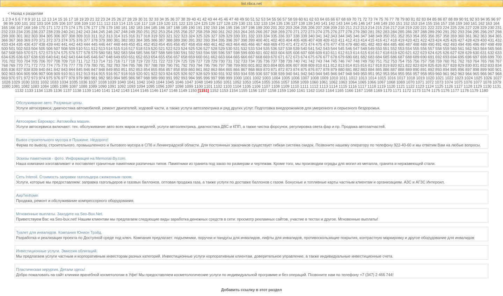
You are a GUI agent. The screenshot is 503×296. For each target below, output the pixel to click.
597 (229, 53)
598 (236, 53)
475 (319, 44)
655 (162, 57)
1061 (323, 82)
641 (57, 57)
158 (451, 23)
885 (379, 69)
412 (348, 40)
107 (70, 23)
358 (446, 36)
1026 (487, 78)
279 (356, 32)
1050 (217, 82)
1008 (314, 78)
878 (326, 69)
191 (199, 28)
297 (491, 32)
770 (19, 65)
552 (394, 48)
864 (221, 69)
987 (139, 78)
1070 (410, 82)
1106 (256, 86)
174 (72, 28)
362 (476, 36)
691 (431, 57)
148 (376, 23)
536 (274, 48)
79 (402, 19)
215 (379, 28)
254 (169, 32)
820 (394, 65)
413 (356, 40)
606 (296, 53)
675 (311, 57)
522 (169, 48)
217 (394, 28)
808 (304, 65)
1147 (163, 90)
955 (401, 74)
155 (429, 23)
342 (326, 36)
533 (251, 48)
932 (229, 74)
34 (162, 19)
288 (424, 32)
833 (491, 65)
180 (117, 28)
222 (431, 28)
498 (491, 44)
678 (333, 57)
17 (70, 19)
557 (431, 48)
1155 (243, 90)
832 (483, 65)
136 (287, 23)
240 (64, 32)
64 (322, 19)
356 (431, 36)
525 (191, 48)
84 (429, 19)
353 (409, 36)
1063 (342, 82)
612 (341, 53)
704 (27, 61)
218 (401, 28)
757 (424, 61)
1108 (275, 86)
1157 (262, 90)
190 (191, 28)
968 (498, 74)
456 (177, 44)
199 (259, 28)
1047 (189, 82)
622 (416, 53)
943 (311, 74)
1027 (497, 78)
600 (251, 53)
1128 (468, 86)
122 (182, 23)
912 (79, 74)
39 (188, 19)
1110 (295, 86)
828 (453, 65)
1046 (179, 82)
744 (326, 61)
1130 (487, 86)
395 (221, 40)
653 (147, 57)
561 (461, 48)
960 (438, 74)
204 (296, 28)
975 (49, 78)
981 (94, 78)
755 (409, 61)
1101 (208, 86)
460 (206, 44)
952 (379, 74)
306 (57, 36)
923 (162, 74)
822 (409, 65)
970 (12, 78)
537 (281, 48)
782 (109, 65)
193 (214, 28)
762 (461, 61)
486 (401, 44)
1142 (115, 90)
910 (64, 74)
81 (413, 19)
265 (251, 32)
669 (266, 57)
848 (102, 69)
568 (12, 53)
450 (132, 44)
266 (259, 32)
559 (446, 48)
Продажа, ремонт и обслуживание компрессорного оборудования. (75, 200)
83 (424, 19)
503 (27, 48)
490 (431, 44)
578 (87, 53)
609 (319, 53)
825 (431, 65)
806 (289, 65)
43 (209, 19)
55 (274, 19)
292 (453, 32)
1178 (464, 90)
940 (289, 74)
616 (371, 53)
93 (477, 19)
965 (476, 74)
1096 (160, 86)
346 (356, 36)
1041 (131, 82)
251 (147, 32)
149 (384, 23)
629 (468, 53)
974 (42, 78)
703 (19, 61)
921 (147, 74)
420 (409, 40)
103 (40, 23)
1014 (372, 78)
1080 (6, 86)
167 (19, 28)
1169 (378, 90)
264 (244, 32)
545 (341, 48)
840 (42, 69)
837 (19, 69)
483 (379, 44)
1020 (430, 78)
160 (466, 23)
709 (64, 61)
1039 (112, 82)
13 (49, 19)
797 (221, 65)
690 (424, 57)
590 (177, 53)
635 (12, 57)
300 (12, 36)
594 (206, 53)
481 (363, 44)
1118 (371, 86)
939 (281, 74)
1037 (92, 82)
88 (451, 19)
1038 (102, 82)
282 (379, 32)
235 (27, 32)
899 (483, 69)
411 (341, 40)
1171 (397, 90)
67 (338, 19)
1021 (439, 78)
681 (356, 57)
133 (264, 23)
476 (326, 44)
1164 (330, 90)
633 (498, 53)
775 (57, 65)
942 (304, 74)
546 (348, 48)
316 (132, 36)
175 (79, 28)
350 (386, 36)
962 (453, 74)
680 (348, 57)
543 (326, 48)
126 (212, 23)
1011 (343, 78)
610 (326, 53)
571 (34, 53)
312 (102, 36)
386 (154, 40)
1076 (468, 82)
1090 (102, 86)
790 (169, 65)
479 (348, 44)
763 (468, 61)
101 (25, 23)
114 (122, 23)
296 (483, 32)
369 (27, 40)
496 (476, 44)
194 (221, 28)
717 (124, 61)
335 (274, 36)
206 (311, 28)
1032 (45, 82)
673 (296, 57)
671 (281, 57)
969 (4, 78)
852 (132, 69)
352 (401, 36)
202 (281, 28)
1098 (179, 86)
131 (249, 23)
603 (274, 53)
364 (491, 36)
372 (49, 40)
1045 (170, 82)
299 (4, 36)
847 (94, 69)
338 (296, 36)
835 (4, 69)
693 (446, 57)
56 (279, 19)
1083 (35, 86)
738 (281, 61)
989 (154, 78)
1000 (237, 78)
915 (102, 74)
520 (154, 48)
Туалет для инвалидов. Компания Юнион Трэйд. (59, 232)
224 (446, 28)
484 (386, 44)
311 (94, 36)
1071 (420, 82)
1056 (275, 82)
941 (296, 74)
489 (424, 44)
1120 (391, 86)
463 (229, 44)
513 (102, 48)
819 (386, 65)
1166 (349, 90)
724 (177, 61)
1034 (64, 82)
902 (4, 74)
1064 (352, 82)
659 (191, 57)
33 (156, 19)
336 (281, 36)
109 (84, 23)
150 (391, 23)
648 (109, 57)
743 (319, 61)
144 (346, 23)
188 (177, 28)
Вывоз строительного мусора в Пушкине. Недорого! (62, 140)
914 (94, 74)
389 (177, 40)
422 (424, 40)
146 (361, 23)
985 (124, 78)
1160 (291, 90)
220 (416, 28)
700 (498, 57)
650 (124, 57)
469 (274, 44)
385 (147, 40)
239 (57, 32)
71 (359, 19)
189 (184, 28)
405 (296, 40)
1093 (131, 86)
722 (162, 61)
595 (214, 53)
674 (304, 57)
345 (348, 36)
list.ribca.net (251, 3)
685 (386, 57)
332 (251, 36)
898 (476, 69)
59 (295, 19)
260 (214, 32)
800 (244, 65)
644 (79, 57)
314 (117, 36)
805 (281, 65)
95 (488, 19)
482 (371, 44)
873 (289, 69)
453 (154, 44)
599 (244, 53)
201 (274, 28)
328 (221, 36)
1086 (64, 86)
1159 (281, 90)
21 (92, 19)
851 (124, 69)
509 (72, 48)
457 (184, 44)
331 (244, 36)
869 (259, 69)
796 (214, 65)
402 (274, 40)
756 (416, 61)
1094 (141, 86)
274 (319, 32)
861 (199, 69)
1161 (301, 90)
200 (266, 28)
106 (62, 23)
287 (416, 32)
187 (169, 28)
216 (386, 28)
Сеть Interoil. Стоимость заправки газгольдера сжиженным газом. (74, 177)
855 (154, 69)
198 (251, 28)
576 (72, 53)
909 (57, 74)
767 (498, 61)
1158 (272, 90)
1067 (381, 82)
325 (199, 36)
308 (72, 36)
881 (348, 69)
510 (79, 48)
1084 (45, 86)
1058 (295, 82)
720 (147, 61)
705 (34, 61)
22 (97, 19)
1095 (150, 86)
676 (319, 57)
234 (19, 32)
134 (272, 23)
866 (236, 69)
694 (453, 57)
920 (139, 74)
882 (356, 69)
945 (326, 74)
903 (12, 74)
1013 (362, 78)
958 (424, 74)
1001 (247, 78)
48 (236, 19)
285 (401, 32)
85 (434, 19)
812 (333, 65)
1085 (54, 86)
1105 (246, 86)
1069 (400, 82)
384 (139, 40)
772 (34, 65)
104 (47, 23)
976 (57, 78)
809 (311, 65)
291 (446, 32)
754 (401, 61)
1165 (339, 90)
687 (401, 57)
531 (236, 48)
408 (319, 40)
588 (162, 53)
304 (42, 36)
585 (139, 53)
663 (221, 57)
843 (64, 69)
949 (356, 74)
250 (139, 32)
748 (356, 61)
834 (498, 65)
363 (483, 36)
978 (72, 78)
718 (132, 61)
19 (81, 19)
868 (251, 69)
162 (481, 23)
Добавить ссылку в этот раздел (251, 290)
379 (102, 40)
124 (197, 23)
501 (12, 48)
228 (476, 28)
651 (132, 57)
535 (266, 48)
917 (117, 74)
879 (333, 69)
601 (259, 53)
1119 (381, 86)
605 (289, 53)
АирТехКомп (27, 195)
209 (333, 28)
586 (147, 53)
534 (259, 48)
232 (4, 32)
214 (371, 28)
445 (94, 44)
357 (438, 36)
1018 (411, 78)
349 (379, 36)
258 (199, 32)
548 (363, 48)
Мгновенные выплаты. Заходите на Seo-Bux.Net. (59, 214)
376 (79, 40)
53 (263, 19)
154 (421, 23)
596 (221, 53)
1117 (362, 86)
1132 (19, 90)
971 (19, 78)
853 (139, 69)
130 (242, 23)
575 (64, 53)
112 (107, 23)
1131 (497, 86)
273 (311, 32)
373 (57, 40)
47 (231, 19)
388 (169, 40)
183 (139, 28)
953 (386, 74)
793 (191, 65)
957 (416, 74)
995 (199, 78)
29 (135, 19)
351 (394, 36)
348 (371, 36)
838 (27, 69)
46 (226, 19)
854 (147, 69)
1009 (324, 78)
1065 (362, 82)
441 (64, 44)
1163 (320, 90)
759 (438, 61)
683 (371, 57)
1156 (252, 90)
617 (379, 53)
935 (251, 74)
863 (214, 69)
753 (394, 61)
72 (365, 19)
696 (468, 57)
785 (132, 65)
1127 (458, 86)
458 (191, 44)
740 (296, 61)
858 (177, 69)
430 (483, 40)
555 (416, 48)
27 (124, 19)
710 (72, 61)
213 (363, 28)
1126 (448, 86)
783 (117, 65)
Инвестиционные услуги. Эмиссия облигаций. (56, 251)
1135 (48, 90)
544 (333, 48)
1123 (420, 86)
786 (139, 65)
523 (177, 48)
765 (483, 61)
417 (386, 40)
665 (236, 57)
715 (109, 61)
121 (174, 23)
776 (64, 65)
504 (34, 48)
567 (4, 53)
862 (206, 69)
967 (491, 74)
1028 (6, 82)
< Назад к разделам (25, 13)
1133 (29, 90)
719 (139, 61)
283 (386, 32)
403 (281, 40)
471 (289, 44)
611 (333, 53)
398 (244, 40)
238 (49, 32)
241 (72, 32)
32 (151, 19)
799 (236, 65)
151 (399, 23)
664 (229, 57)
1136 (57, 90)
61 (306, 19)
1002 (257, 78)
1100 (198, 86)
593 (199, 53)
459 (199, 44)
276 (333, 32)
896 (461, 69)
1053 (246, 82)
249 (132, 32)
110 (92, 23)
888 (401, 69)
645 (87, 57)
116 (137, 23)
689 (416, 57)
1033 (54, 82)
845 (79, 69)
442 (72, 44)
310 (87, 36)
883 (363, 69)
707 (49, 61)
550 (379, 48)
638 (34, 57)
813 (341, 65)
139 (309, 23)
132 (257, 23)
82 (418, 19)
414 (363, 40)
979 (79, 78)
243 (87, 32)
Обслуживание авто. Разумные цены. (49, 103)
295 (476, 32)
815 (356, 65)
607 (304, 53)
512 (94, 48)
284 (394, 32)
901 (498, 69)
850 (117, 69)
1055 (266, 82)
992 (177, 78)
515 (117, 48)
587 (154, 53)
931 (221, 74)
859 (184, 69)
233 (12, 32)
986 (132, 78)
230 (491, 28)
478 (341, 44)
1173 (416, 90)
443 (79, 44)
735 (259, 61)
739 (289, 61)
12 (44, 19)
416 (379, 40)
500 (4, 48)
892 (431, 69)
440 (57, 44)
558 (438, 48)
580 (102, 53)
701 (4, 61)
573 (49, 53)
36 (172, 19)
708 (57, 61)
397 (236, 40)
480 (356, 44)
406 (304, 40)
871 (274, 69)
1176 (445, 90)
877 (319, 69)
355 (424, 36)
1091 (112, 86)
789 (162, 65)
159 (459, 23)
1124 (429, 86)
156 (436, 23)
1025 (478, 78)
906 (34, 74)
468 (266, 44)
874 (296, 69)
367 (12, 40)
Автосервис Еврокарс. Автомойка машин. (53, 121)
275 (326, 32)
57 (285, 19)
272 (304, 32)
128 (227, 23)
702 (12, 61)
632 (491, 53)
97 (498, 19)
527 (206, 48)
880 (341, 69)
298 (498, 32)
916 (109, 74)
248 (124, 32)
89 (456, 19)
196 (236, 28)
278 (348, 32)
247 (117, 32)
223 (438, 28)
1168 (368, 90)
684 (379, 57)
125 (204, 23)
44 (215, 19)
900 (491, 69)
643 (72, 57)
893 (438, 69)
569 (19, 53)
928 (199, 74)
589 (169, 53)
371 (42, 40)
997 (214, 78)
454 (162, 44)
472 (296, 44)
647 (102, 57)
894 (446, 69)
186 (162, 28)
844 (72, 69)
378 (94, 40)
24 (108, 19)
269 (281, 32)
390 (184, 40)
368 (19, 40)
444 (87, 44)
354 (416, 36)
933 (236, 74)
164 (496, 23)
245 (102, 32)
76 (386, 19)
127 (219, 23)
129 (234, 23)
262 (229, 32)
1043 (150, 82)
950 (363, 74)
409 (326, 40)
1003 (266, 78)
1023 (458, 78)
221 (424, 28)
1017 (401, 78)
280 (363, 32)
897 (468, 69)
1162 (310, 90)
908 (49, 74)
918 (124, 74)
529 (221, 48)
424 (438, 40)
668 (259, 57)
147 (369, 23)
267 (266, 32)
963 (461, 74)
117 (144, 23)
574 (57, 53)
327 (214, 36)
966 (483, 74)
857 (169, 69)
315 (124, 36)
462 (221, 44)
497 (483, 44)
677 (326, 57)
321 (169, 36)
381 (117, 40)
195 (229, 28)
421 (416, 40)
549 (371, 48)
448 (117, 44)
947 (341, 74)
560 (453, 48)
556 (424, 48)
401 (266, 40)
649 (117, 57)
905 (27, 74)
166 (12, 28)
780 (94, 65)
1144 (135, 90)
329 (229, 36)
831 (476, 65)
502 (19, 48)
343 (333, 36)
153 (414, 23)
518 (139, 48)
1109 (285, 86)
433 (4, 44)
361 (468, 36)
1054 (256, 82)
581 (109, 53)
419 (401, 40)
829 (461, 65)
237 (42, 32)
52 (258, 19)
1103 (227, 86)
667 (251, 57)
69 (349, 19)
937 (266, 74)
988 (147, 78)
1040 (121, 82)
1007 (305, 78)
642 (64, 57)
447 (109, 44)
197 (244, 28)
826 (438, 65)
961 (446, 74)
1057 (285, 82)
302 (27, 36)
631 (483, 53)
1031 (35, 82)
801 (251, 65)
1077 (477, 82)
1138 (77, 90)
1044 (160, 82)
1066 (371, 82)
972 (27, 78)
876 (311, 69)
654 (154, 57)
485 (394, 44)
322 (177, 36)
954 (394, 74)
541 (311, 48)
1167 (358, 90)
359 (453, 36)
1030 (25, 82)
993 (184, 78)
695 (461, 57)
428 (468, 40)
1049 (208, 82)
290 (438, 32)
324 (191, 36)
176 (87, 28)
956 (409, 74)
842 (57, 69)
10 (33, 19)
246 (109, 32)
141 (324, 23)
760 (446, 61)
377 (87, 40)
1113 (323, 86)
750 (371, 61)
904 (19, 74)
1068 (391, 82)
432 (498, 40)
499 (498, 44)
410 (333, 40)
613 (348, 53)
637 (27, 57)
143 (339, 23)
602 (266, 53)
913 (87, 74)
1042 (141, 82)
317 (139, 36)
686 (394, 57)
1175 (435, 90)
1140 (96, 90)
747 (348, 61)
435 (19, 44)
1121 (400, 86)
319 (154, 36)
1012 (353, 78)
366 (4, 40)
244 (94, 32)
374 (64, 40)
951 (371, 74)
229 (483, 28)
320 (162, 36)
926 (184, 74)
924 (169, 74)
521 (162, 48)
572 (42, 53)
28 (129, 19)
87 (445, 19)
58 (290, 19)
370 (34, 40)
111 (99, 23)
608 (311, 53)
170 (42, 28)
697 (476, 57)
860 (191, 69)
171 (49, 28)
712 (87, 61)
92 (472, 19)
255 (177, 32)
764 (476, 61)
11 (38, 19)
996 (206, 78)
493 (453, 44)
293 (461, 32)
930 (214, 74)
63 (317, 19)
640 (49, 57)
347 (363, 36)
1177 (455, 90)
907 (42, 74)
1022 (449, 78)
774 (49, 65)
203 (289, 28)
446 (102, 44)
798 (229, 65)
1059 (304, 82)
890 (416, 69)
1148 (173, 90)
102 (32, 23)
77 (391, 19)
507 (57, 48)
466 (251, 44)
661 (206, 57)
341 (319, 36)
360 (461, 36)
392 (199, 40)
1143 (125, 90)
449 (124, 44)
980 (86, 78)
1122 (410, 86)
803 (266, 65)
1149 (182, 90)
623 (424, 53)
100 (17, 23)
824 (424, 65)
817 (371, 65)
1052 (237, 82)
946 (333, 74)
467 (259, 44)
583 (124, 53)
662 (214, 57)
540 (304, 48)
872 (281, 69)
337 (289, 36)
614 (356, 53)
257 (191, 32)
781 (102, 65)
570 (27, 53)
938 (274, 74)
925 (177, 74)
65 (327, 19)
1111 (304, 86)
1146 (154, 90)
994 (191, 78)
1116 (352, 86)
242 (79, 32)
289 (431, 32)
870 (266, 69)
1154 (233, 90)
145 (354, 23)
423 (431, 40)
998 (221, 78)
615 (363, 53)
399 (251, 40)
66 (333, 19)
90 (461, 19)
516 (124, 48)
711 (79, 61)
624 (431, 53)
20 (87, 19)
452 (147, 44)
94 (482, 19)
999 (229, 78)
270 (289, 32)
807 (296, 65)
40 (194, 19)
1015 (382, 78)
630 (476, 53)
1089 (92, 86)
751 (379, 61)
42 (204, 19)
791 (177, 65)
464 (236, 44)
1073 (439, 82)
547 (356, 48)
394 (214, 40)
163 (489, 23)
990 (162, 78)
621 (409, 53)
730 (221, 61)
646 (94, 57)
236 (34, 32)
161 (474, 23)
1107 (266, 86)
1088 (83, 86)
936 (259, 74)
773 (42, 65)
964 (468, 74)
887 (394, 69)
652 (139, 57)
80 (408, 19)
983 (109, 78)
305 (49, 36)
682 (363, 57)
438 (42, 44)
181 (124, 28)
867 (244, 69)
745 (333, 61)
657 (177, 57)
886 (386, 69)
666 (244, 57)
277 (341, 32)
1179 (474, 90)
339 (304, 36)
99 (11, 23)
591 (184, 53)
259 (206, 32)
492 (446, 44)
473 (304, 44)
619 (394, 53)
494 (461, 44)
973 (34, 78)
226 (461, 28)
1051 (227, 82)
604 (281, 53)
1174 (426, 90)
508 (64, 48)
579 (94, 53)
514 (109, 48)
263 (236, 32)
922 (154, 74)
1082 (25, 86)
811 (326, 65)
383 (132, 40)
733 (244, 61)
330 (236, 36)
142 (331, 23)
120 (167, 23)
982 (102, 78)
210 (341, 28)
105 (55, 23)
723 (169, 61)
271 (296, 32)
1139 (86, 90)
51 (252, 19)
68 (343, 19)
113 (114, 23)
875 (304, 69)
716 (117, 61)
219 (409, 28)
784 (124, 65)
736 (266, 61)
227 (468, 28)
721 (154, 61)
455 (169, 44)
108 (77, 23)
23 (103, 19)
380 (109, 40)
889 (409, 69)
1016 (391, 78)
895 (453, 69)
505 (42, 48)
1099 (189, 86)
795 (206, 65)
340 (311, 36)
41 (199, 19)
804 (274, 65)
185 (154, 28)
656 (169, 57)
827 (446, 65)
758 (431, 61)
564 (483, 48)
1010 (333, 78)
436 (27, 44)
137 (294, 23)
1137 (67, 90)
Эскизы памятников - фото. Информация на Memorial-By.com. (71, 158)
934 (244, 74)
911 (72, 74)
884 (371, 69)
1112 (314, 86)
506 (49, 48)
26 (119, 19)
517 (132, 48)
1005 (286, 78)
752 (386, 61)
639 (42, 57)
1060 (314, 82)
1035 (73, 82)
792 (184, 65)
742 (311, 61)
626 (446, 53)
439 (49, 44)
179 (109, 28)
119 (159, 23)
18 (76, 19)
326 (206, 36)
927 (191, 74)
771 (27, 65)
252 (154, 32)
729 (214, 61)
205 (304, 28)
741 (304, 61)
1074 (448, 82)
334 (266, 36)
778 (79, 65)
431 (491, 40)
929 (206, 74)
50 (247, 19)
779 (87, 65)
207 (319, 28)
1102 (217, 86)
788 (154, 65)
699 (491, 57)
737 (274, 61)
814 (348, 65)
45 (220, 19)
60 (301, 19)
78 (397, 19)
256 (184, 32)
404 (289, 40)
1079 (497, 82)
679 (341, 57)
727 (199, 61)
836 (12, 69)
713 (94, 61)
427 (461, 40)
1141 (106, 90)
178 (102, 28)
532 (244, 48)
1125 (439, 86)
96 (493, 19)
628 (461, 53)
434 (12, 44)
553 (401, 48)
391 (191, 40)
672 (289, 57)
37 (178, 19)
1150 (192, 90)
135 (279, 23)
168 (27, 28)
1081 (16, 86)
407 (311, 40)
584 (132, 53)
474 (311, 44)
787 (147, 65)
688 (409, 57)
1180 (484, 90)
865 (229, 69)
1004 (276, 78)
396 (229, 40)
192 (206, 28)
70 (354, 19)
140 (317, 23)
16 (65, 19)
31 (146, 19)
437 (34, 44)
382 (124, 40)
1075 (458, 82)
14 (54, 19)
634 (4, 57)
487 (409, 44)
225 (453, 28)
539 (296, 48)
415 (371, 40)
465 (244, 44)
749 (363, 61)
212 (356, 28)
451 (139, 44)
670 (274, 57)
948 (348, 74)
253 (162, 32)
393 (206, 40)
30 (140, 19)
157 (444, 23)
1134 (38, 90)
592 (191, 53)
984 (117, 78)
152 (406, 23)
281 (371, 32)
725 (184, 61)
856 (162, 69)
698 (483, 57)
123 (189, 23)
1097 (170, 86)
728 (206, 61)
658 (184, 57)
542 (319, 48)
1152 (214, 90)
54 (269, 19)
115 (129, 23)
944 (319, 74)
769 (12, 65)
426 (453, 40)
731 (229, 61)
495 (468, 44)
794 (199, 65)
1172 (406, 90)
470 (281, 44)
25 (113, 19)
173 (64, 28)
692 (438, 57)
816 (363, 65)
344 (341, 36)
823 (416, 65)
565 (491, 48)
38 (183, 19)
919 (132, 74)
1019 (420, 78)
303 (34, 36)
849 (109, 69)
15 (60, 19)
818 (379, 65)
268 (274, 32)
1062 (333, 82)
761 (453, 61)
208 (326, 28)
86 (440, 19)
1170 (387, 90)
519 (147, 48)
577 (79, 53)
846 (87, 69)
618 (386, 53)
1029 (16, 82)
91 (466, 19)
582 (117, 53)
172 (57, 28)
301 (19, 36)
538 (289, 48)
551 (386, 48)
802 (259, 65)
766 (491, 61)
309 (79, 36)
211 (348, 28)
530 (229, 48)
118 (152, 23)
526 (199, 48)
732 (236, 61)
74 (375, 19)
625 (438, 53)
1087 (73, 86)
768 (4, 65)
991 (169, 78)
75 (381, 19)
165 (4, 28)
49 (242, 19)
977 (64, 78)
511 (87, 48)
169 (34, 28)
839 (34, 69)
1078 (487, 82)
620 (401, 53)
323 (184, 36)
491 (438, 44)
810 (319, 65)
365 (498, 36)
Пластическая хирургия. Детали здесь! (50, 269)
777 (72, 65)
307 (64, 36)
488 (416, 44)
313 (109, 36)
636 (19, 57)
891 (424, 69)
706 (42, 61)
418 (394, 40)
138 (302, 23)
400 (259, 40)
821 (401, 65)
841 (49, 69)
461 (214, 44)
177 (94, 28)
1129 (477, 86)
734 (251, 61)
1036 (83, 82)
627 (453, 53)
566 (498, 48)
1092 (121, 86)
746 (341, 61)
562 (468, 48)
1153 (224, 90)
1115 (342, 86)
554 (409, 48)
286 (409, 32)
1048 (198, 82)
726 (191, 61)
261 (221, 32)
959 (431, 74)
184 (147, 28)
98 (5, 23)
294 (468, 32)
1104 (237, 86)
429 (476, 40)
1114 (333, 86)
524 (184, 48)
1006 (295, 78)
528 (214, 48)
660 (199, 57)
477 (333, 44)
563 (476, 48)
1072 (429, 82)
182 (132, 28)
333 (259, 36)
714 (102, 61)
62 (311, 19)
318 (147, 36)
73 (370, 19)
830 (468, 65)
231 (498, 28)
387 (162, 40)
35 (167, 19)
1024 (468, 78)
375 (72, 40)
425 (446, 40)
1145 (144, 90)
